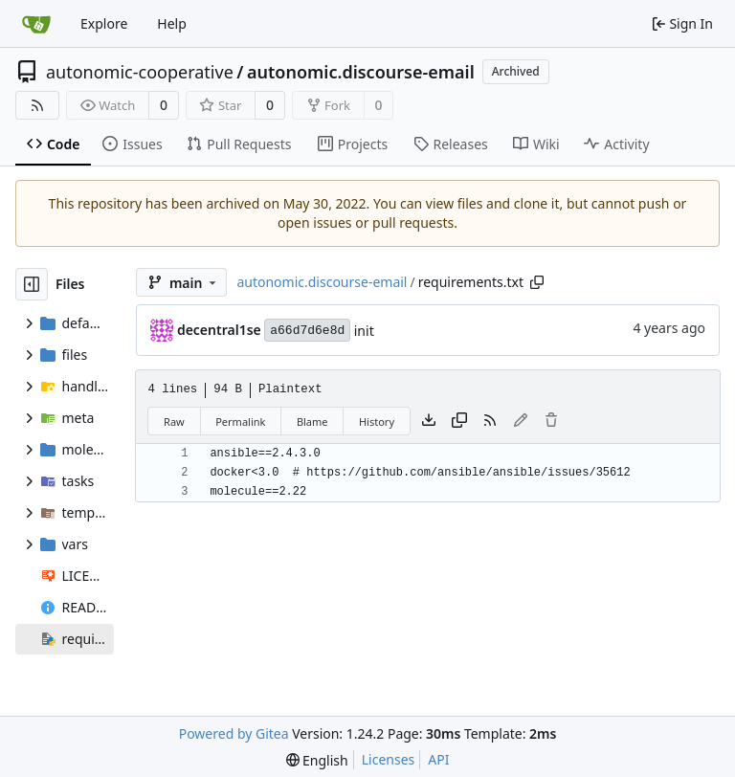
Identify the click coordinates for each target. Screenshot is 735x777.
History (376, 421)
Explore (103, 23)
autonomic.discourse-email (361, 71)
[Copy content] (459, 421)
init (364, 331)
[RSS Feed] (37, 105)
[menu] (317, 760)
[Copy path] (537, 282)
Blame (312, 421)
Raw (174, 421)
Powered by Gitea (234, 733)
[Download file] (428, 421)
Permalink (240, 421)
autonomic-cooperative (140, 71)
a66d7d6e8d (307, 330)
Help (172, 23)
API (438, 759)
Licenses (388, 759)
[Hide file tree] (31, 284)
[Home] (36, 24)
